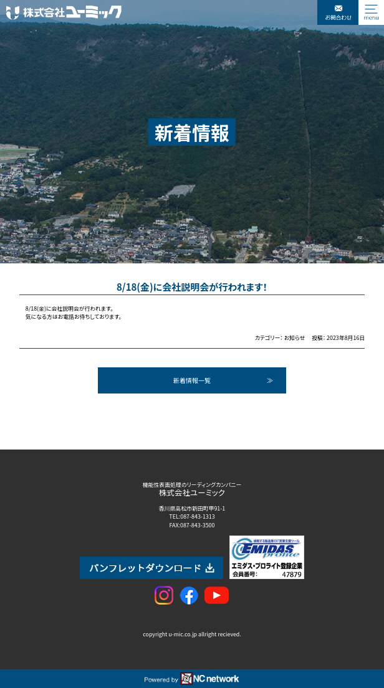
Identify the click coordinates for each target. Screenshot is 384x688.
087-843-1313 (197, 516)
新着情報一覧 (192, 380)
